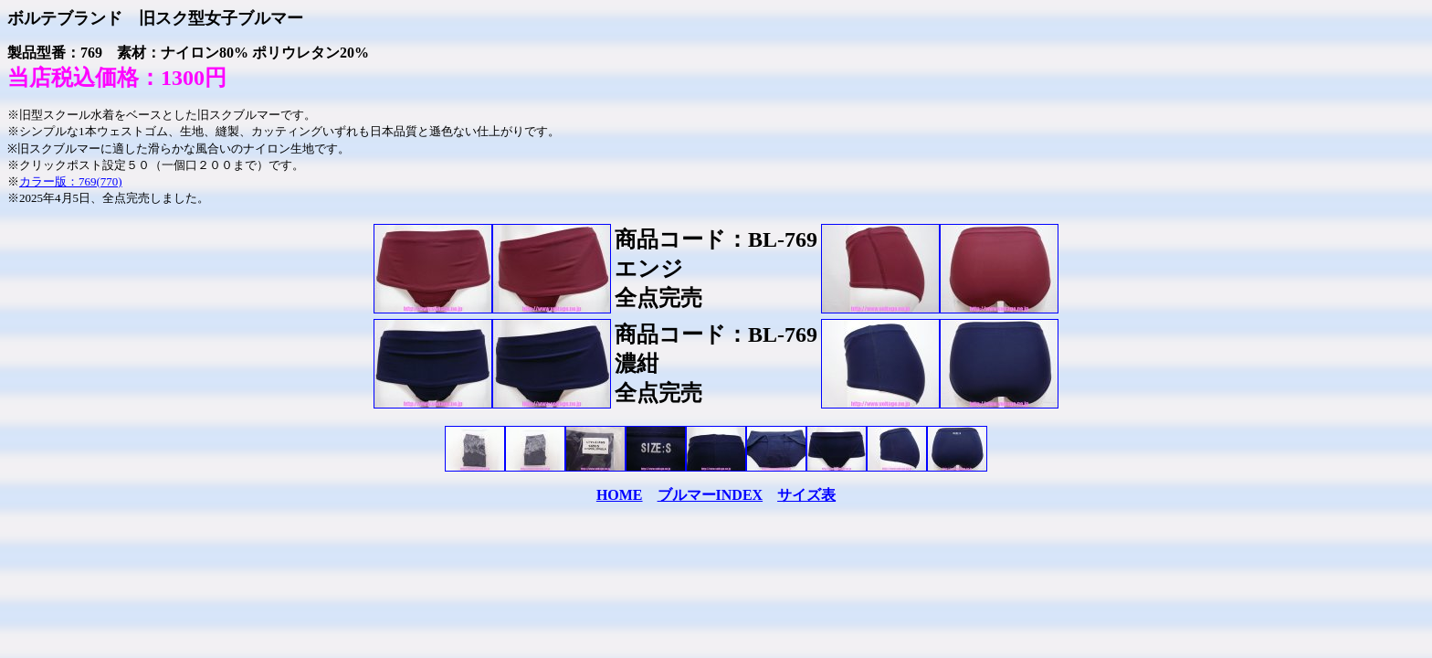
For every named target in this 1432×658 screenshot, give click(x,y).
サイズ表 (806, 495)
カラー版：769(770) (70, 181)
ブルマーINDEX (710, 495)
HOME (619, 495)
